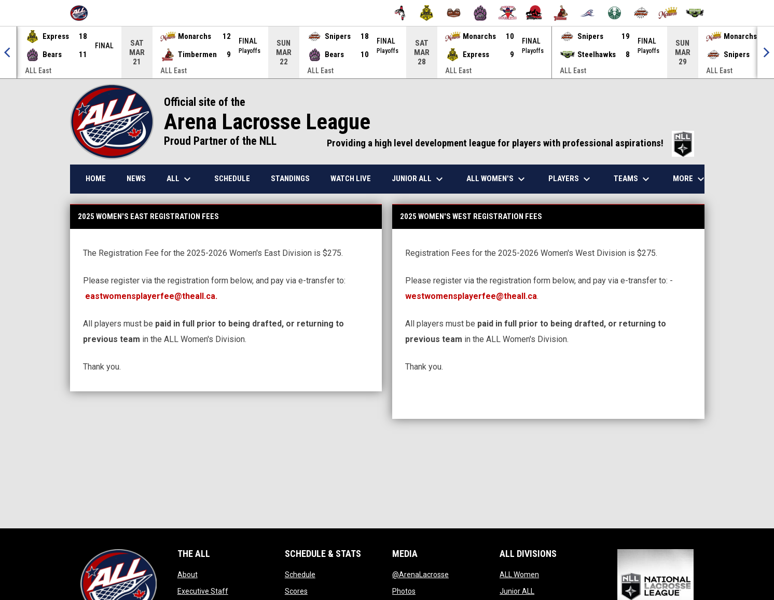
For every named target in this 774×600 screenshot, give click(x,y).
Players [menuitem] (570, 179)
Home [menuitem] (96, 178)
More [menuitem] (690, 179)
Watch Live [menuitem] (350, 178)
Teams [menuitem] (633, 179)
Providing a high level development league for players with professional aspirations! (510, 143)
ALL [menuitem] (180, 179)
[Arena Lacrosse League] (82, 13)
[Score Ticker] (387, 52)
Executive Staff (202, 591)
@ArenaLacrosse (420, 574)
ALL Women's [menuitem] (497, 179)
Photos (404, 591)
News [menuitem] (136, 178)
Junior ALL (517, 591)
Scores (296, 591)
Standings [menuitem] (290, 178)
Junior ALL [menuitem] (419, 179)
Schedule (300, 574)
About (187, 574)
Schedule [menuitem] (232, 178)
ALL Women (519, 574)
